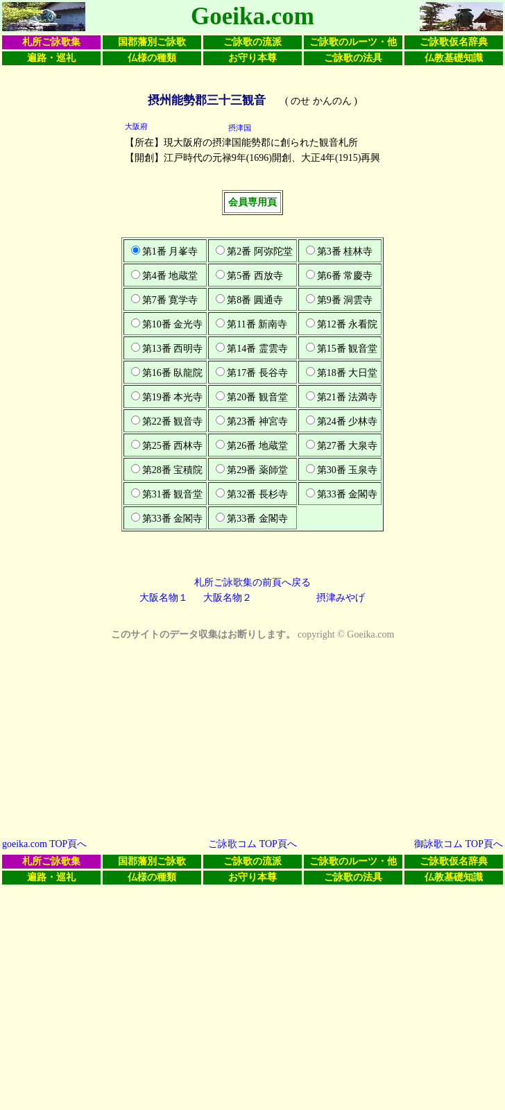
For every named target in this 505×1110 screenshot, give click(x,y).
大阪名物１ (163, 597)
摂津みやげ (340, 597)
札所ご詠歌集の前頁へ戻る (252, 582)
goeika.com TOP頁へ (44, 844)
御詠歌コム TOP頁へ (458, 844)
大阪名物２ (227, 597)
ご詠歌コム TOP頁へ (252, 844)
